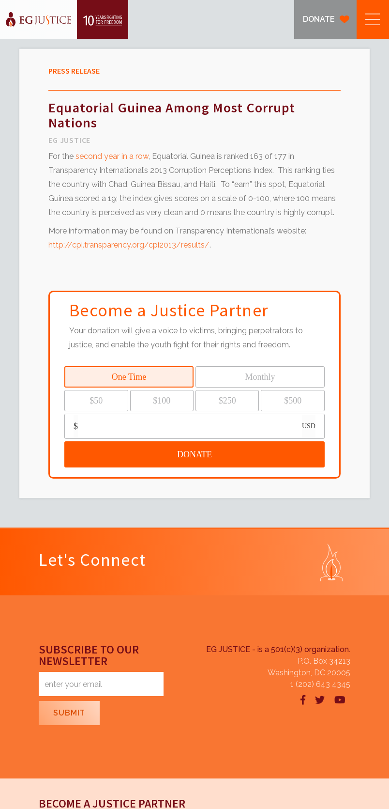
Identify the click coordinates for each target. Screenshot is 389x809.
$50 (96, 400)
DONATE (319, 19)
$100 (161, 400)
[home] (64, 19)
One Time (129, 377)
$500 (292, 400)
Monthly (260, 377)
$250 (227, 400)
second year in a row (112, 156)
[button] (373, 19)
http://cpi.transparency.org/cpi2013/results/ (128, 244)
